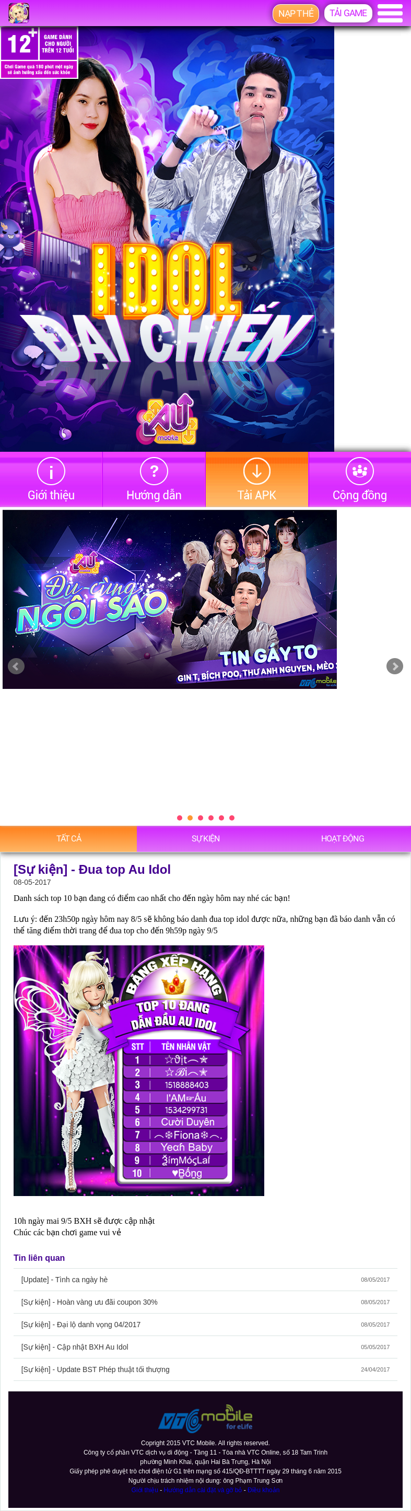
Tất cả (68, 839)
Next (394, 666)
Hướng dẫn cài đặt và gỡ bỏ (203, 1490)
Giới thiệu (145, 1490)
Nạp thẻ (295, 13)
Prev (16, 666)
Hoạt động (342, 839)
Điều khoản (263, 1490)
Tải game (348, 13)
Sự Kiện (205, 839)
